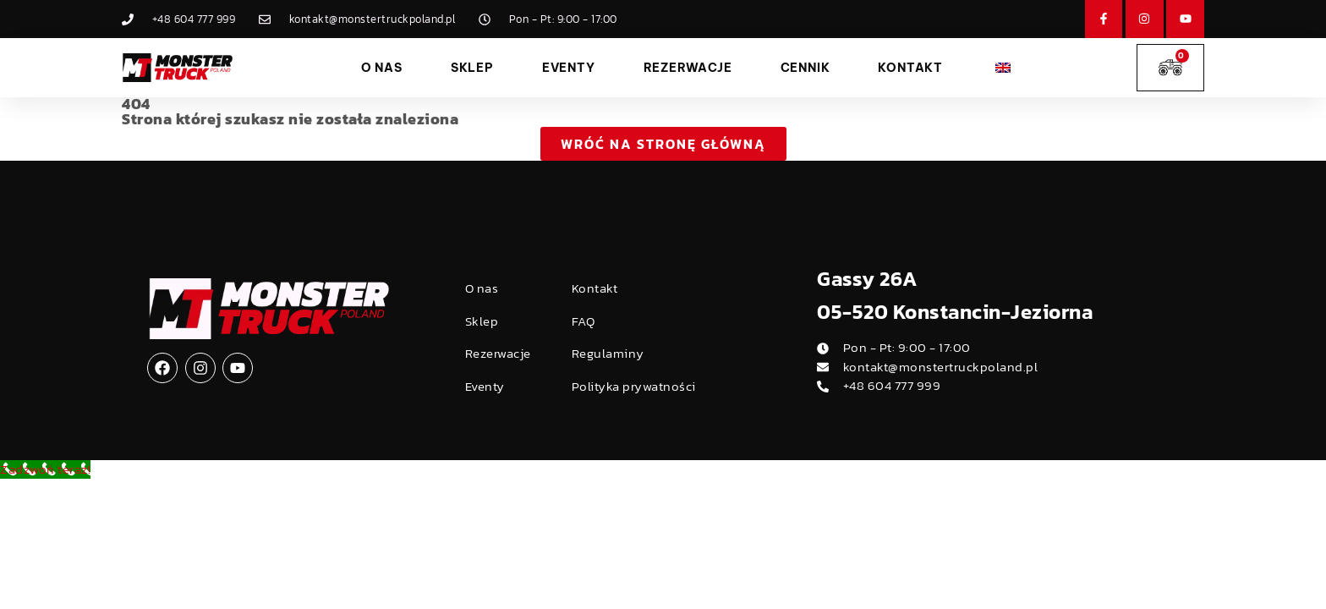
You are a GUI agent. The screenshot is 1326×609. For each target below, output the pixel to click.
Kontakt (910, 67)
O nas (382, 67)
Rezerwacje (688, 67)
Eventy (568, 67)
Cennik (805, 67)
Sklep (472, 67)
